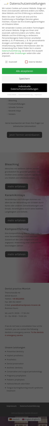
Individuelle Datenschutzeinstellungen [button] (24, 82)
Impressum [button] (38, 90)
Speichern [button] (24, 73)
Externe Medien (33, 57)
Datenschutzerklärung (11, 45)
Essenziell (11, 57)
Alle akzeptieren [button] (24, 65)
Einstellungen (21, 48)
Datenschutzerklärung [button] (25, 90)
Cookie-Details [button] (12, 90)
